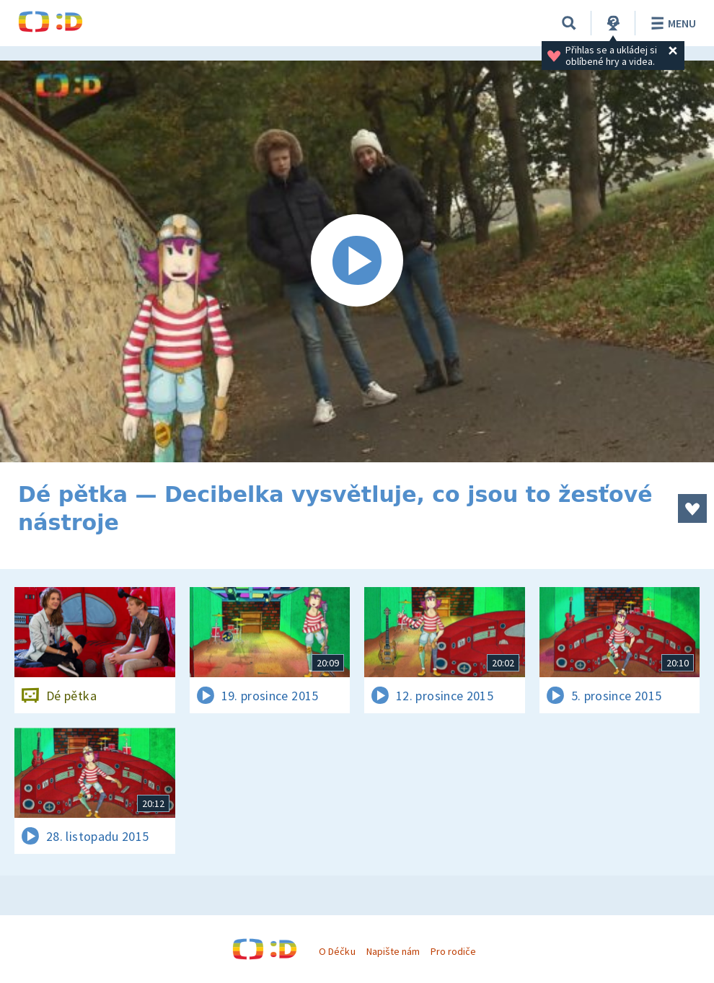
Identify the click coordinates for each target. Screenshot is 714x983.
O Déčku (337, 951)
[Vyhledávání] (569, 23)
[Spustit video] (357, 261)
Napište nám (393, 951)
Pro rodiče (453, 951)
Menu (671, 23)
